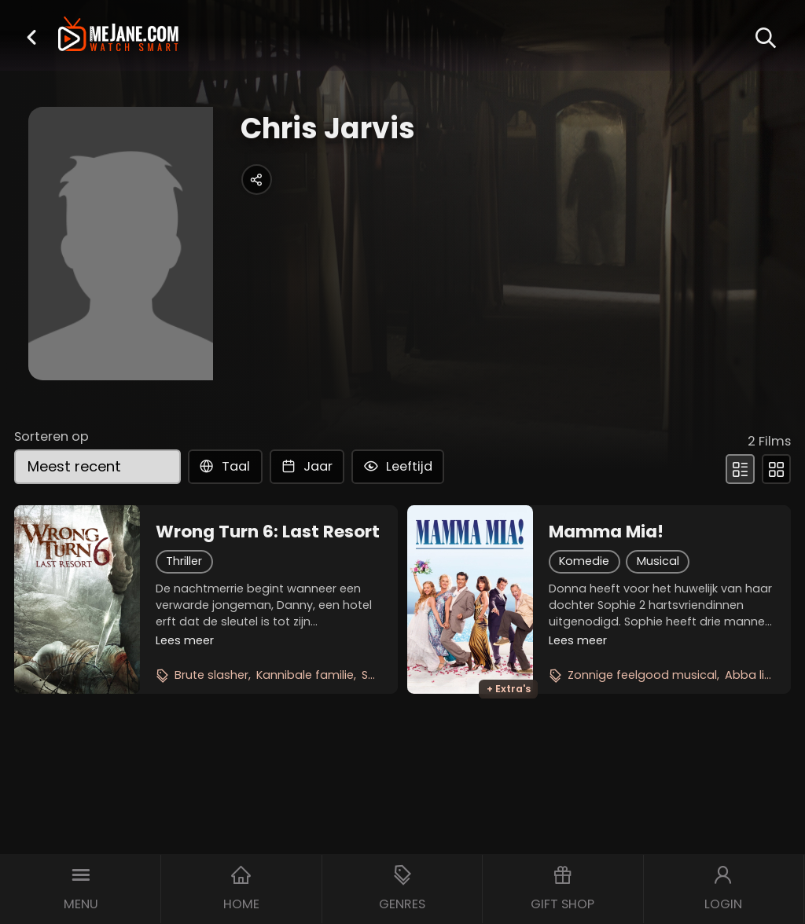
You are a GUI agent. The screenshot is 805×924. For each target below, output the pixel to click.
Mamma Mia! (606, 532)
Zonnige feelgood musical (642, 675)
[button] (31, 37)
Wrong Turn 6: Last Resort (268, 532)
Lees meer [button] (185, 640)
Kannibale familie (305, 675)
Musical (658, 561)
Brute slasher (211, 675)
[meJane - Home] (118, 35)
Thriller (184, 561)
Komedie (584, 561)
